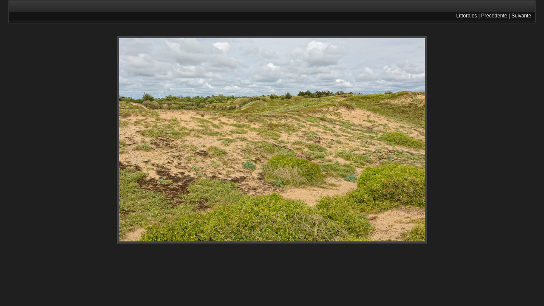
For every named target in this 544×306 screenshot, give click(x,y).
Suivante (521, 16)
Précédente (494, 16)
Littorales (466, 16)
